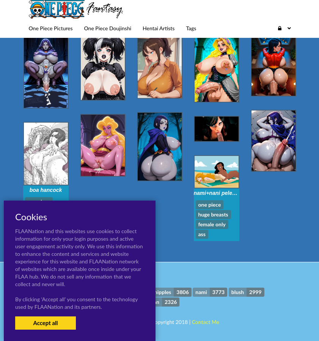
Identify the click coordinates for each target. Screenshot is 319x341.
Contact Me (205, 322)
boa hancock (46, 190)
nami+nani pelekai (217, 193)
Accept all (45, 322)
